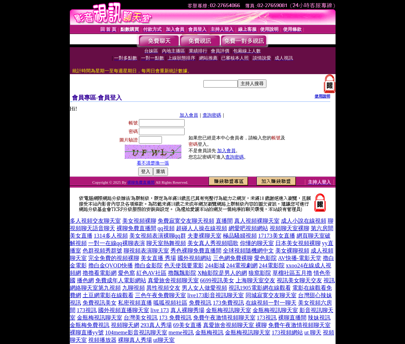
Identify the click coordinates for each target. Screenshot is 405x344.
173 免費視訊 (175, 318)
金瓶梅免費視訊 (89, 325)
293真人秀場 (156, 325)
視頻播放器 (102, 340)
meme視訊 (181, 332)
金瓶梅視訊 (209, 332)
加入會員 (189, 115)
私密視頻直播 (135, 303)
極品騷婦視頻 (240, 236)
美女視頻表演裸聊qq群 (157, 236)
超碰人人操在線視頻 (201, 228)
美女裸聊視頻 (292, 251)
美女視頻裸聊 (139, 221)
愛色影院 (265, 258)
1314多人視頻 (111, 236)
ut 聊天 (312, 332)
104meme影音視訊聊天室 (136, 332)
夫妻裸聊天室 (204, 236)
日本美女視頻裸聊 (298, 243)
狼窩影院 (259, 273)
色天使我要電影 (184, 265)
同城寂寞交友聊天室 (271, 295)
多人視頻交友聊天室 (95, 221)
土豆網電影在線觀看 (108, 295)
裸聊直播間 (292, 318)
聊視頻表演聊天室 (146, 251)
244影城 (215, 265)
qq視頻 (166, 228)
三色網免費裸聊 (233, 258)
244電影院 (272, 265)
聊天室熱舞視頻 (166, 243)
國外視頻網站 (195, 258)
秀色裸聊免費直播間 (195, 251)
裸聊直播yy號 (87, 332)
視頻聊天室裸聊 (289, 228)
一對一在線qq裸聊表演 (116, 243)
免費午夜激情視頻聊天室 (224, 318)
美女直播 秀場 (158, 258)
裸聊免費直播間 (140, 182)
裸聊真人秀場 (135, 340)
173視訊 (87, 310)
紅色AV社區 (151, 273)
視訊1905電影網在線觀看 (260, 288)
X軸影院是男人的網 (222, 273)
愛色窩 (126, 273)
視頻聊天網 (125, 325)
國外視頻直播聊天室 (123, 310)
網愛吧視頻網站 (248, 228)
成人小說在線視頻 (303, 221)
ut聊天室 (164, 340)
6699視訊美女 (217, 280)
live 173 (160, 310)
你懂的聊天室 (257, 243)
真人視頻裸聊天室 (257, 221)
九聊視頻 (133, 288)
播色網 (85, 280)
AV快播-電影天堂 (299, 258)
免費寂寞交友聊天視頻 (186, 221)
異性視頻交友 (163, 288)
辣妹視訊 (319, 318)
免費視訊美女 (100, 303)
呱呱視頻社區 (170, 303)
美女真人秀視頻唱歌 (212, 243)
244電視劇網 (242, 265)
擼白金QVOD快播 (110, 265)
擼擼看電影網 (100, 273)
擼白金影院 (148, 265)
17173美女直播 (276, 236)
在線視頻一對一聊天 (271, 303)
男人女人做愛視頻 (204, 288)
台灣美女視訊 (141, 318)
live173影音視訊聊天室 (215, 295)
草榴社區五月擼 (292, 273)
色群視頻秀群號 (102, 251)
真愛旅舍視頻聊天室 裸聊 (235, 325)
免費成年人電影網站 (120, 280)
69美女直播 (187, 325)
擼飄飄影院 (182, 273)
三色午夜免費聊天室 (160, 295)
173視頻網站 (287, 332)
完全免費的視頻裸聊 (113, 258)
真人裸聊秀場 (187, 310)
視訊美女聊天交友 (299, 280)
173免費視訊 (228, 303)
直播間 (224, 221)
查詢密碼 (212, 115)
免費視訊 (200, 303)
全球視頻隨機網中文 (248, 251)
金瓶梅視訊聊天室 (228, 310)
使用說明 (322, 96)
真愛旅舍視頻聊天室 (173, 280)
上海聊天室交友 (255, 280)
